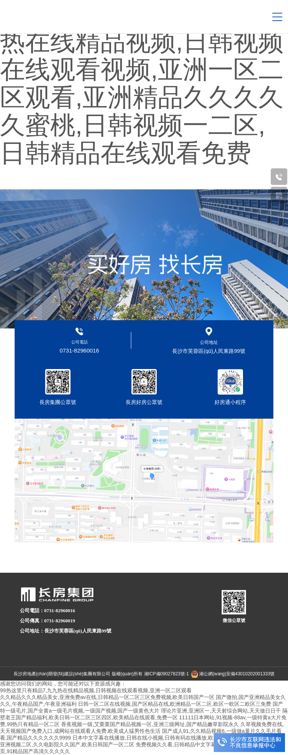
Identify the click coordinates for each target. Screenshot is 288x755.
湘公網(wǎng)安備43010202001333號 (236, 673)
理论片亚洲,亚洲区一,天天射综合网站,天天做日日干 (221, 711)
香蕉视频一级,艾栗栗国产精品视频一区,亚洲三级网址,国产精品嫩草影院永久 (150, 724)
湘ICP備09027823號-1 (166, 673)
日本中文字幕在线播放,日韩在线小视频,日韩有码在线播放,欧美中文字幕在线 (161, 738)
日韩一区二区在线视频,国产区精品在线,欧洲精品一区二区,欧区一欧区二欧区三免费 (175, 704)
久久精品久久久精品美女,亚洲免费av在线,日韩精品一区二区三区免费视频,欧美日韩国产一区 (107, 697)
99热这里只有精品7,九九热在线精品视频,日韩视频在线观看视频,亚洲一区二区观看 (96, 690)
